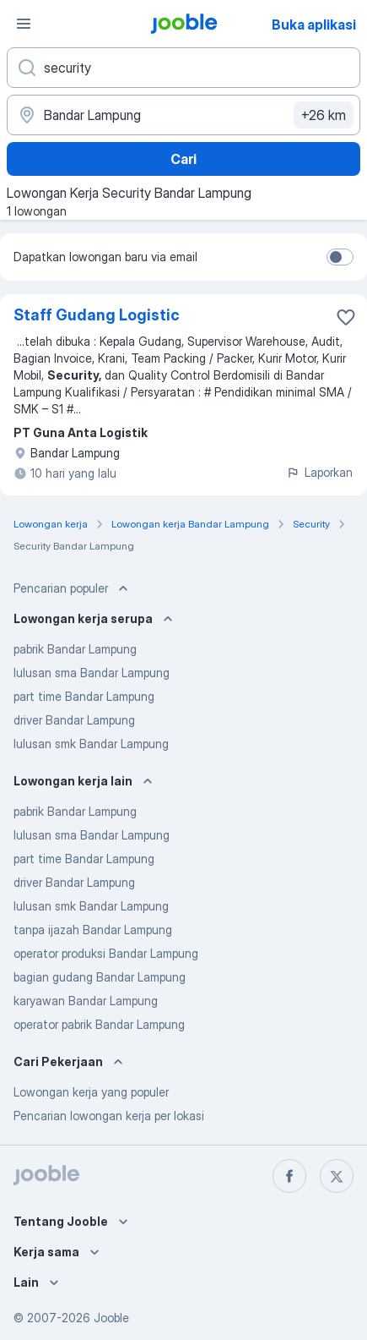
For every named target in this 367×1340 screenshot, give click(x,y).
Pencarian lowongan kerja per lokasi (108, 1115)
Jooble (111, 1317)
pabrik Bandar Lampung (75, 649)
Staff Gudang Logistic (96, 315)
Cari (183, 158)
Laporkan (319, 472)
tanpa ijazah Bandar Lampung (92, 929)
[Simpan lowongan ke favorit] (346, 317)
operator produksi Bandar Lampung (105, 953)
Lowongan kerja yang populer (91, 1092)
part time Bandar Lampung (83, 696)
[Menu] (23, 24)
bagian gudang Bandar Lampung (99, 977)
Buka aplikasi (314, 24)
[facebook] (289, 1176)
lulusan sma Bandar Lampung (91, 672)
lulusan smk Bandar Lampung (91, 743)
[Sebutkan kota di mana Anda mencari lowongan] (183, 115)
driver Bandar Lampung (74, 720)
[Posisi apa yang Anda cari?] (183, 67)
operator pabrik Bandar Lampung (99, 1024)
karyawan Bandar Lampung (85, 1000)
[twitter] (337, 1176)
